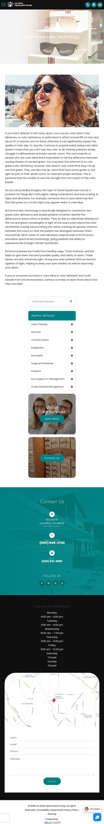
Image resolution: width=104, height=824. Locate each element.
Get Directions (51, 526)
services (36, 332)
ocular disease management (47, 386)
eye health (37, 355)
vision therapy (39, 324)
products (36, 371)
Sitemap (52, 814)
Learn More (52, 418)
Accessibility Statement (49, 810)
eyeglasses (37, 347)
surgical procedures (42, 363)
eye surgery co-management (47, 379)
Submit (52, 781)
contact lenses (40, 339)
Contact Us (52, 458)
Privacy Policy (70, 810)
